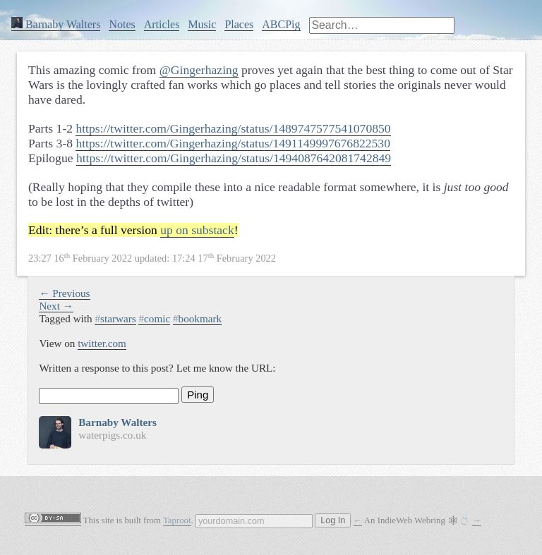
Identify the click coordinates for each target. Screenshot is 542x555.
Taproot (177, 520)
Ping (197, 395)
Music (202, 24)
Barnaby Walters (55, 24)
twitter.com (102, 343)
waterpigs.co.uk (112, 435)
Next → (56, 306)
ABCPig (281, 24)
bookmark (197, 318)
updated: (152, 258)
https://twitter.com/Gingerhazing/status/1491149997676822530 (233, 143)
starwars (115, 318)
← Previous (64, 293)
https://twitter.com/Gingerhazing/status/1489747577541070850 (233, 128)
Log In (332, 520)
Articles (162, 24)
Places (238, 24)
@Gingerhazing (199, 70)
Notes (122, 24)
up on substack (197, 230)
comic (154, 318)
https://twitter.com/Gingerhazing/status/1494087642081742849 (233, 158)
